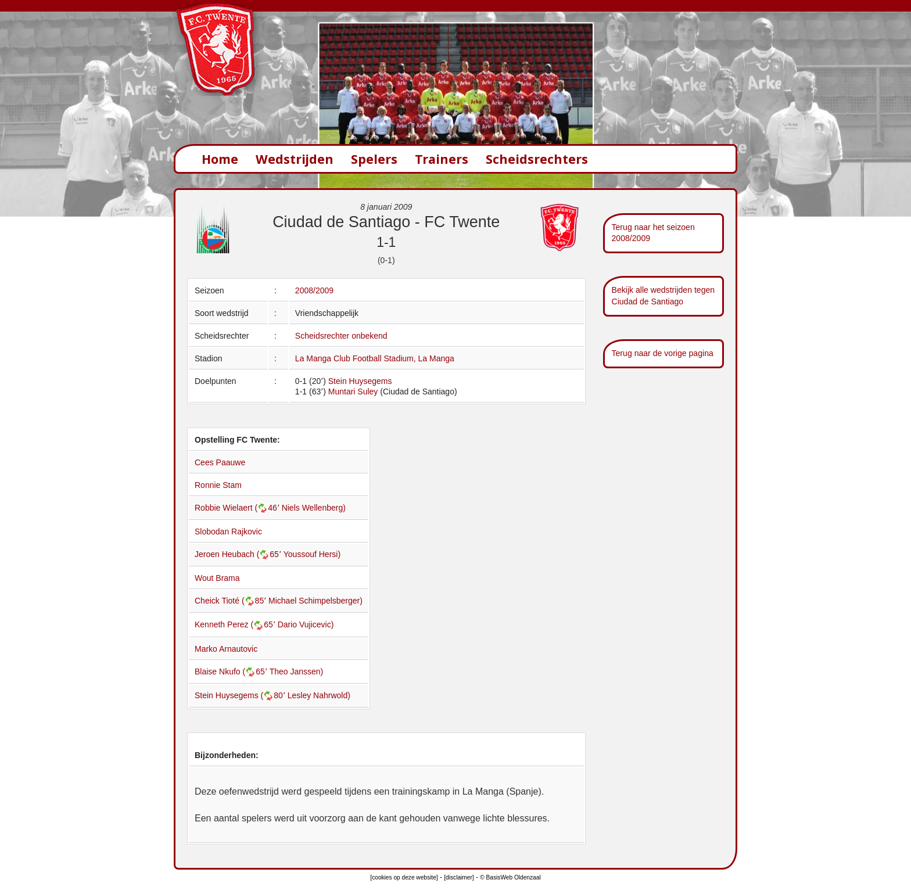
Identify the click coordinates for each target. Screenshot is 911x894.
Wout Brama (217, 578)
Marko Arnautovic (226, 649)
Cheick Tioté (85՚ (231, 600)
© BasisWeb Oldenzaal (510, 877)
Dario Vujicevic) (306, 624)
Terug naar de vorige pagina (662, 353)
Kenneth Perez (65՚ (236, 624)
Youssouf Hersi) (312, 554)
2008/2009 (314, 290)
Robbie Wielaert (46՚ (238, 507)
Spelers (374, 158)
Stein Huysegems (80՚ (241, 695)
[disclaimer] (459, 877)
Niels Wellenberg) (314, 507)
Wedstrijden (294, 158)
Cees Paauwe (220, 462)
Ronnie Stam (218, 485)
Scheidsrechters (537, 158)
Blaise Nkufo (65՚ (232, 671)
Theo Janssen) (297, 671)
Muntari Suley (353, 391)
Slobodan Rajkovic (228, 531)
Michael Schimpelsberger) (315, 600)
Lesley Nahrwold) (319, 695)
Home (220, 158)
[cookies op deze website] (403, 877)
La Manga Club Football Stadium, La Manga (374, 358)
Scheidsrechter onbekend (341, 335)
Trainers (441, 158)
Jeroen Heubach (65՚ (239, 554)
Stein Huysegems (360, 381)
